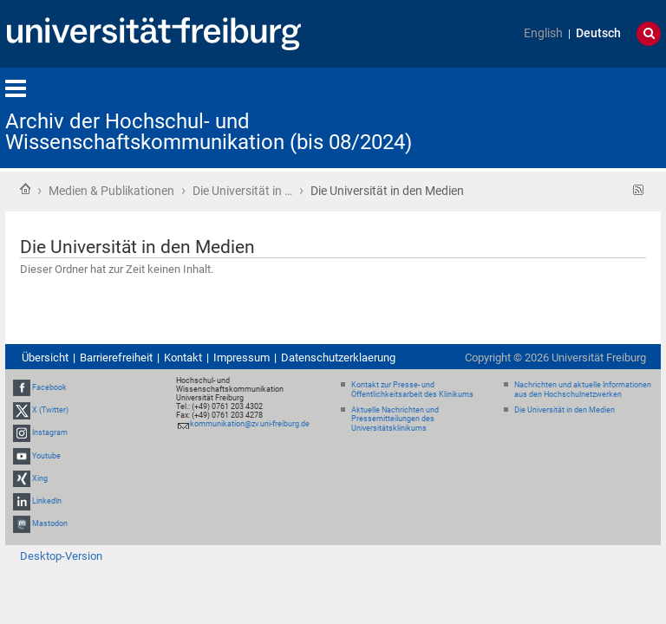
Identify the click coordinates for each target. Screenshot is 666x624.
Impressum (241, 357)
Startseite (25, 189)
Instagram (50, 432)
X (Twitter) (50, 410)
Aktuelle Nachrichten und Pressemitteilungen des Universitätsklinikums (395, 419)
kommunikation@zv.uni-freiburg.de (250, 423)
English (543, 33)
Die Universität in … (242, 191)
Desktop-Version (61, 555)
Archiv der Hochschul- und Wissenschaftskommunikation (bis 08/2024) (208, 131)
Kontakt (183, 357)
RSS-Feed (638, 190)
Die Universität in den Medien (564, 410)
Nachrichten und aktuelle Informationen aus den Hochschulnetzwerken (582, 389)
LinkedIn (47, 501)
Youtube (46, 456)
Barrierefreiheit (116, 357)
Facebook (49, 387)
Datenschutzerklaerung (338, 357)
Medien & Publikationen (111, 191)
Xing (40, 478)
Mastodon (50, 523)
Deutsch (598, 33)
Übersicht (45, 357)
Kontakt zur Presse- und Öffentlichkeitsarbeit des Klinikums (412, 389)
